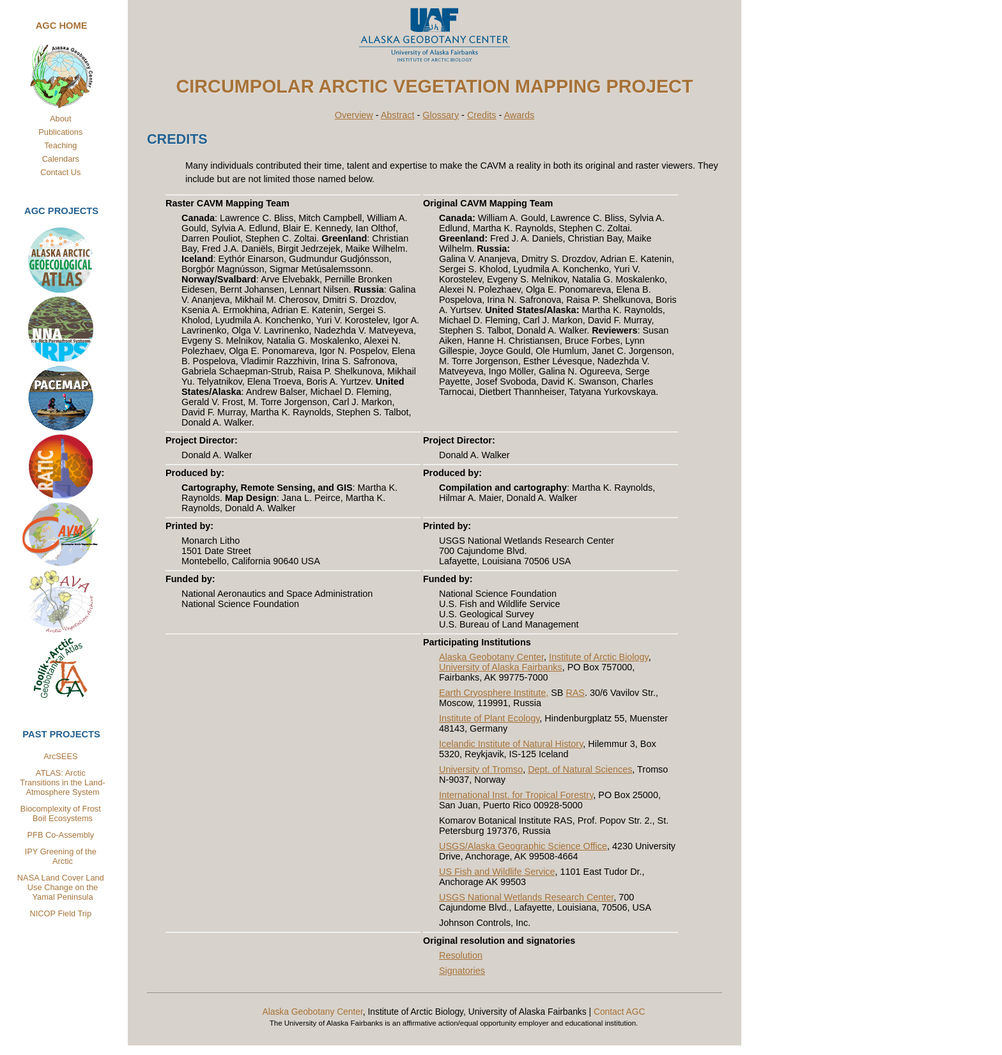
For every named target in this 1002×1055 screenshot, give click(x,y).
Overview (354, 115)
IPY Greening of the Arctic (60, 856)
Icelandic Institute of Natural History (511, 744)
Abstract (398, 115)
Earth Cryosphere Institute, (493, 693)
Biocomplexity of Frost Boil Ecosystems (60, 813)
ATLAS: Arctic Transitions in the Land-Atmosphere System (62, 782)
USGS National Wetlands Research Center (526, 897)
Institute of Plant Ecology (489, 718)
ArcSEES (60, 756)
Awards (519, 115)
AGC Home (62, 25)
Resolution (460, 955)
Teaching (60, 145)
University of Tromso (481, 769)
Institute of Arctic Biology (599, 657)
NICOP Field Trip (60, 913)
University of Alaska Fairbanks (500, 667)
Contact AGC (619, 1011)
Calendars (60, 159)
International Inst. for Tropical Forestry (516, 795)
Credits (482, 115)
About (60, 118)
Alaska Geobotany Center (491, 657)
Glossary (440, 115)
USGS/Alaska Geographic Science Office (523, 846)
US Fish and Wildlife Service (497, 871)
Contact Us (60, 172)
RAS (575, 693)
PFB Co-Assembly (61, 835)
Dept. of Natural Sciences (580, 769)
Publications (60, 132)
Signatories (462, 971)
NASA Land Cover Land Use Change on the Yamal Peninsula (61, 887)
